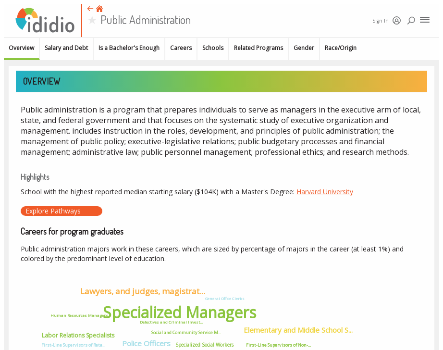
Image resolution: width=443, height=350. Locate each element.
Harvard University (324, 191)
